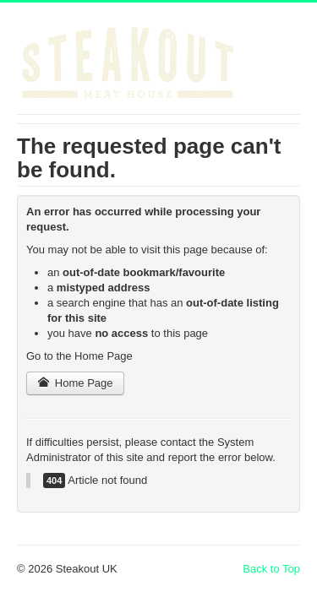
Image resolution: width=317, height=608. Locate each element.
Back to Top (271, 568)
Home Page (75, 383)
